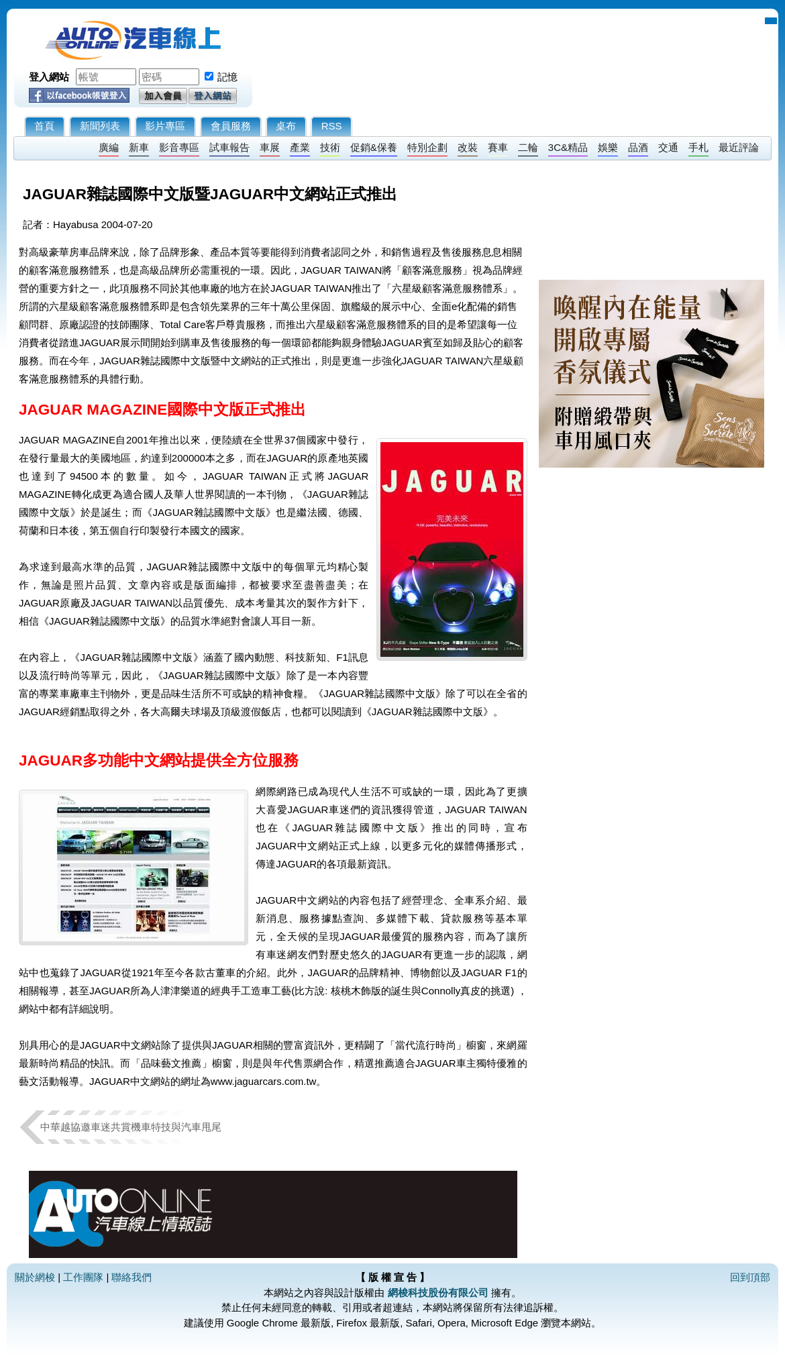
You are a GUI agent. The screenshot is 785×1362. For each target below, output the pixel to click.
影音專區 (179, 147)
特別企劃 (427, 147)
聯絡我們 (131, 1277)
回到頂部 (750, 1277)
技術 (330, 147)
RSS (331, 126)
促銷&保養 (373, 147)
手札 (698, 147)
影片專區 (165, 126)
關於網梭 (35, 1277)
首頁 (44, 126)
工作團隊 (83, 1277)
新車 (139, 147)
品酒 (638, 147)
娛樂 (608, 147)
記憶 (227, 77)
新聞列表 (100, 126)
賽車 (498, 147)
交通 (668, 147)
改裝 (468, 147)
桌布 (286, 126)
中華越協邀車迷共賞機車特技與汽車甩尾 (130, 1127)
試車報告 (229, 147)
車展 (270, 147)
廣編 (109, 147)
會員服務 (231, 126)
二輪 (528, 147)
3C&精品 (568, 147)
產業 (300, 147)
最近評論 (739, 147)
